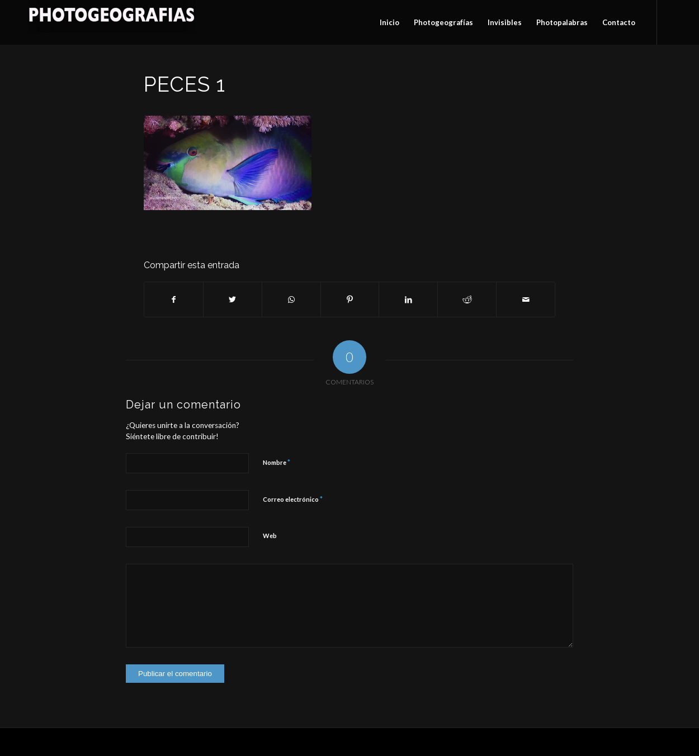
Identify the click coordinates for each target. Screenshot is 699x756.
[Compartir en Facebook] (173, 299)
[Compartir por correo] (526, 299)
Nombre (276, 462)
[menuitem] (389, 22)
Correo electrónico (293, 499)
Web (270, 535)
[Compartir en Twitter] (233, 299)
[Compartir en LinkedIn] (408, 299)
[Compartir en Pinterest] (350, 299)
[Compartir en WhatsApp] (291, 299)
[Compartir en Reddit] (467, 299)
